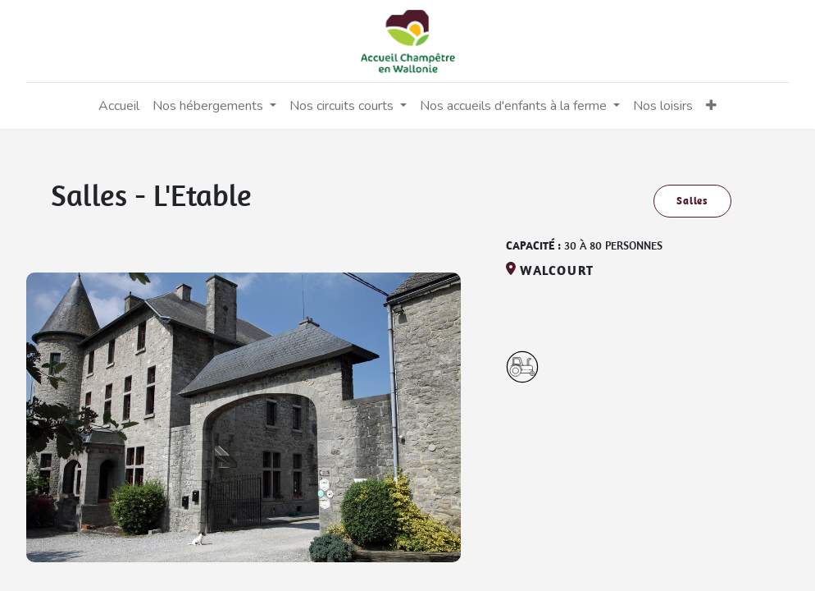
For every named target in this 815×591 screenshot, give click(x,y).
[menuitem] (119, 105)
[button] (711, 105)
